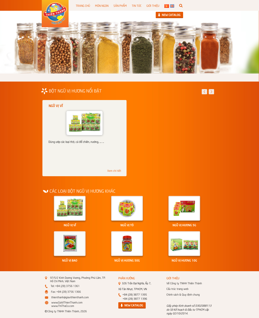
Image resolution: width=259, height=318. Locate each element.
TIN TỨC (136, 5)
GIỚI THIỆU (152, 5)
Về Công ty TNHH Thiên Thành (184, 283)
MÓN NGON (101, 5)
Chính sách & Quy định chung (183, 294)
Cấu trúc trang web (177, 288)
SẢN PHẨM (120, 5)
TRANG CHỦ (83, 5)
